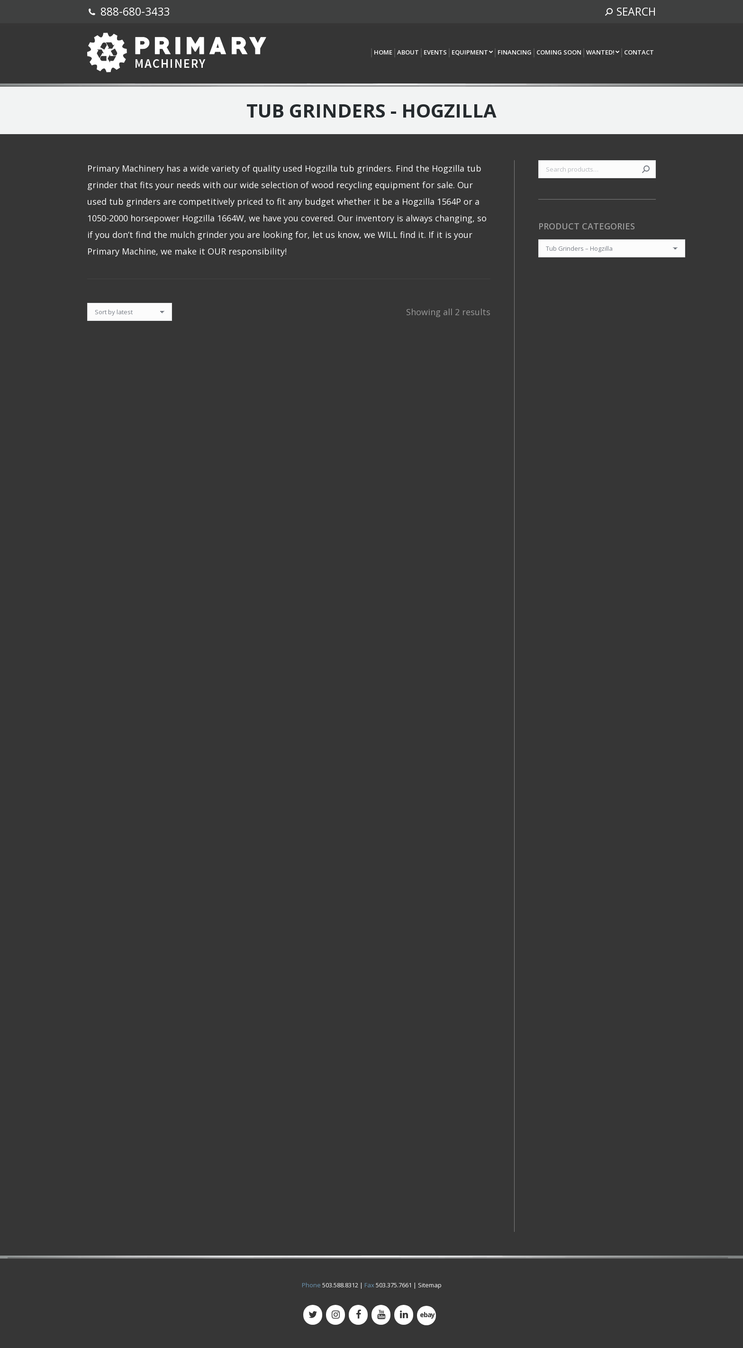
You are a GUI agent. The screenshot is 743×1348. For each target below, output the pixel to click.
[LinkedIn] (403, 1315)
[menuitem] (382, 52)
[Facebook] (358, 1315)
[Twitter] (312, 1315)
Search (646, 169)
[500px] (426, 1315)
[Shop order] (129, 312)
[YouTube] (381, 1315)
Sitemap (430, 1285)
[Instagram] (335, 1315)
